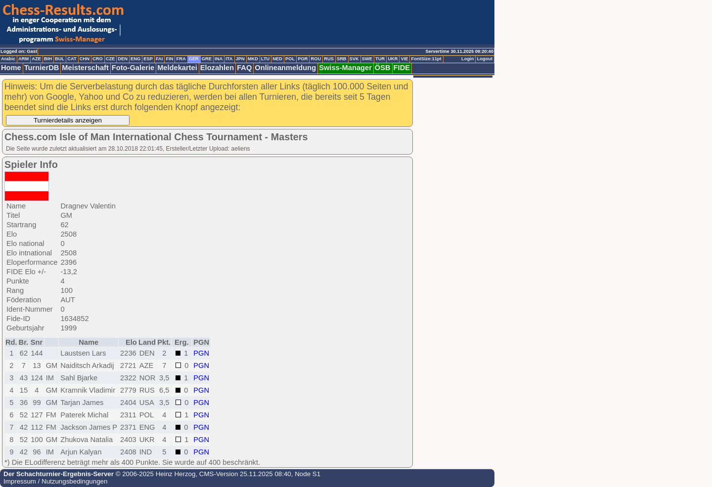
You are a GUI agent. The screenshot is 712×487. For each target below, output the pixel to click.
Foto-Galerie (133, 68)
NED (277, 58)
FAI (159, 58)
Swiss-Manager (345, 68)
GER (194, 58)
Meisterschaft (85, 68)
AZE (36, 58)
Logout (484, 58)
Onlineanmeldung (285, 68)
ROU (316, 58)
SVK (354, 58)
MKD (253, 58)
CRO (97, 58)
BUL (59, 58)
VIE (404, 58)
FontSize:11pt (426, 58)
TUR (380, 58)
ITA (228, 58)
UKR (393, 58)
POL (290, 58)
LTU (265, 58)
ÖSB (383, 68)
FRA (180, 58)
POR (303, 58)
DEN (123, 58)
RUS (329, 58)
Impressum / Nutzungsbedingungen (55, 481)
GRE (207, 58)
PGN (201, 353)
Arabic (8, 58)
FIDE (402, 68)
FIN (169, 58)
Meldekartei (177, 68)
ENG (135, 58)
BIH (48, 58)
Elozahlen (217, 68)
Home (11, 68)
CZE (110, 58)
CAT (71, 58)
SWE (367, 58)
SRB (342, 58)
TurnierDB (41, 68)
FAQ (244, 68)
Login (467, 58)
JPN (240, 58)
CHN (84, 58)
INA (218, 58)
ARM (23, 58)
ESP (148, 58)
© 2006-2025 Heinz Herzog (154, 474)
